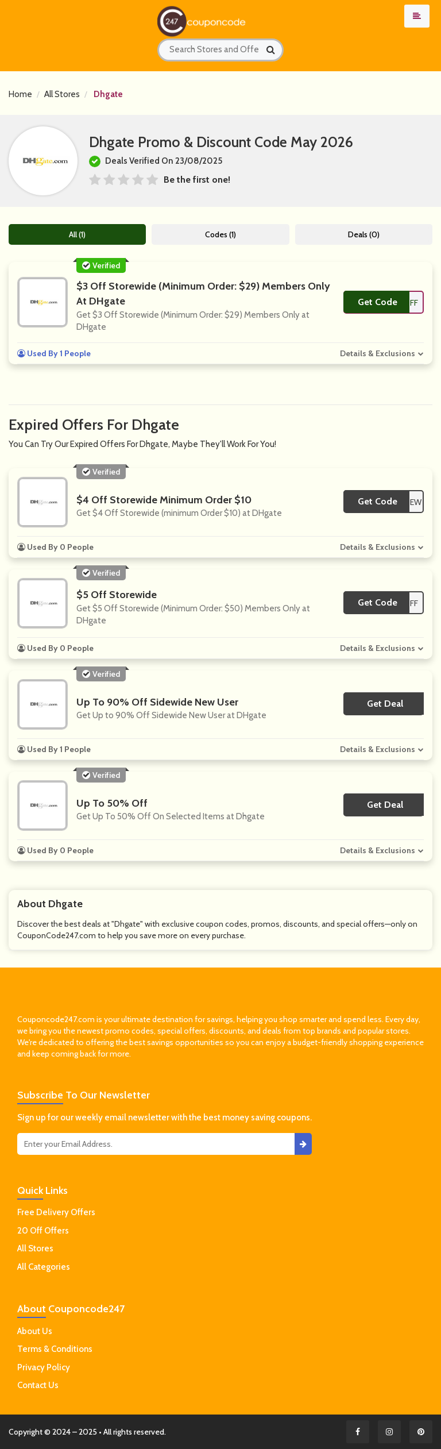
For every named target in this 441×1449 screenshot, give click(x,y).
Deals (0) (364, 234)
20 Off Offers (43, 1231)
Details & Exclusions (377, 353)
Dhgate (108, 94)
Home (20, 94)
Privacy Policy (43, 1367)
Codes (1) (220, 234)
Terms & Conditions (54, 1349)
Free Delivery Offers (56, 1212)
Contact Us (38, 1385)
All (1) (77, 234)
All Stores (62, 94)
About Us (34, 1331)
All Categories (43, 1267)
